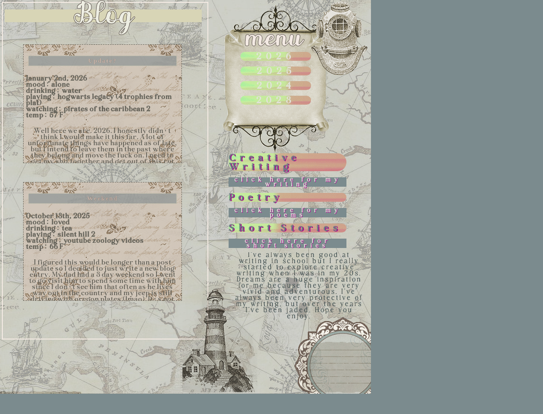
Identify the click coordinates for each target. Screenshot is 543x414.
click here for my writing (287, 182)
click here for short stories (288, 243)
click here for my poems (287, 212)
